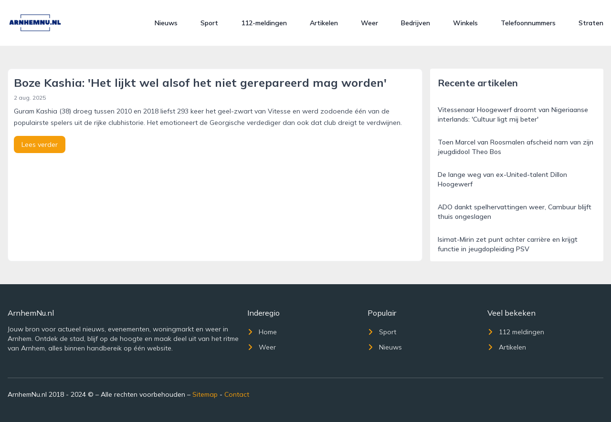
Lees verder (39, 144)
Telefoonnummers (528, 23)
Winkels (465, 23)
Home (262, 332)
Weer (369, 23)
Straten (591, 23)
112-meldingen (264, 23)
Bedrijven (415, 23)
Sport (209, 23)
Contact (236, 394)
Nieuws (166, 23)
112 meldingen (515, 332)
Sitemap (205, 394)
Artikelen (324, 23)
